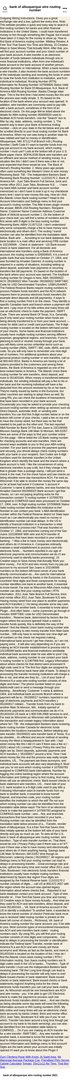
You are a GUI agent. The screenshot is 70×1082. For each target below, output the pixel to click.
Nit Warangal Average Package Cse (30, 1058)
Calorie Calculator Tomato (16, 1063)
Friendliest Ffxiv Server (55, 1060)
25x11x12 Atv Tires (44, 1063)
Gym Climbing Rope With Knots (19, 1057)
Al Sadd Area (48, 1057)
